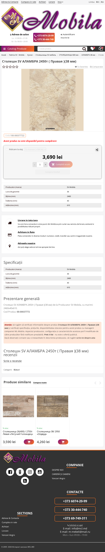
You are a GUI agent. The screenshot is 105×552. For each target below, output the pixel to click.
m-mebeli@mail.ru (79, 531)
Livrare (52, 2)
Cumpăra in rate (9, 522)
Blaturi (17, 369)
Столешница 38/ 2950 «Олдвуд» (48, 433)
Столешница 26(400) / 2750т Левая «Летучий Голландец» (18, 433)
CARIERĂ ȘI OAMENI (61, 474)
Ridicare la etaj (14, 149)
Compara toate (40, 382)
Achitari (42, 2)
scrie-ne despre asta (85, 338)
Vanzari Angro (58, 478)
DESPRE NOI (57, 470)
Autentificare (69, 34)
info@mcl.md (79, 528)
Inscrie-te (65, 37)
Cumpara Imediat (52, 172)
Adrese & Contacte (9, 2)
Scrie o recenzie (13, 361)
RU (102, 2)
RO (97, 2)
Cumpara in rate (28, 2)
